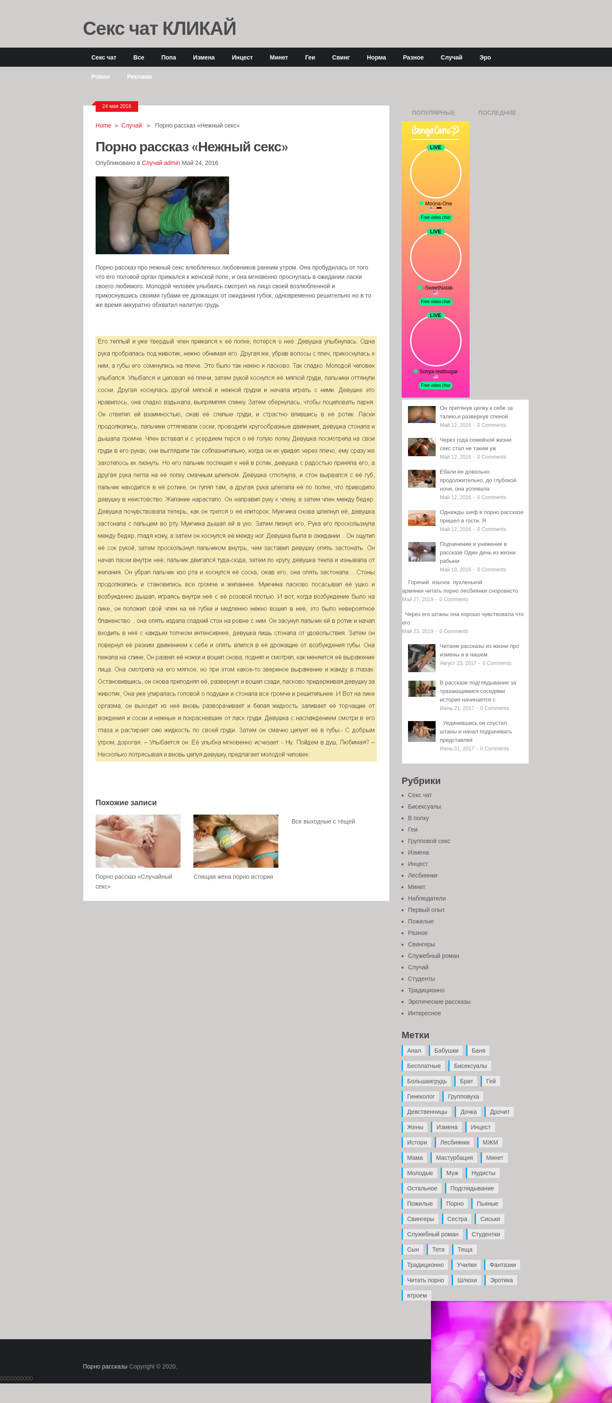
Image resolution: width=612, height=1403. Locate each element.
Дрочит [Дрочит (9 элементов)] (500, 1111)
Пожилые (421, 921)
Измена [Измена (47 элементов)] (446, 1127)
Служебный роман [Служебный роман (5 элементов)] (433, 1234)
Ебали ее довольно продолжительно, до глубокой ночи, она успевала (478, 480)
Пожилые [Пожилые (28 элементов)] (420, 1203)
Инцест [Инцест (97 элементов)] (481, 1127)
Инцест (242, 57)
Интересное (424, 1013)
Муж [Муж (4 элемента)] (452, 1173)
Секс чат (103, 57)
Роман (100, 76)
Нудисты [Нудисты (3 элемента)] (483, 1173)
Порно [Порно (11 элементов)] (455, 1203)
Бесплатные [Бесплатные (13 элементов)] (424, 1065)
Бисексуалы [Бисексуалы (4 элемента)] (470, 1065)
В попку (418, 818)
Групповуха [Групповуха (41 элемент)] (463, 1096)
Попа (168, 57)
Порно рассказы (105, 1366)
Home (103, 125)
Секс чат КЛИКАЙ (159, 27)
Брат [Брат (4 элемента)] (466, 1081)
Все (138, 57)
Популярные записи (433, 115)
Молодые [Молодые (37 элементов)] (420, 1173)
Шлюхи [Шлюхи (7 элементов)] (467, 1280)
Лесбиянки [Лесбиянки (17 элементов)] (455, 1142)
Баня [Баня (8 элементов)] (478, 1050)
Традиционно (426, 990)
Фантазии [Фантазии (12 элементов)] (503, 1264)
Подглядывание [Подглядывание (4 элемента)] (472, 1188)
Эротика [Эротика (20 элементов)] (501, 1280)
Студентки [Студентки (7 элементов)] (486, 1234)
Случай (451, 57)
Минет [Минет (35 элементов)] (495, 1157)
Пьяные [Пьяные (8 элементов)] (488, 1203)
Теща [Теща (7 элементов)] (465, 1249)
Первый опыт (426, 909)
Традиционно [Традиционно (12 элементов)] (425, 1264)
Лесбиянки (422, 875)
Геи (310, 57)
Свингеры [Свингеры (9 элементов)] (420, 1219)
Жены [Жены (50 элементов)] (415, 1127)
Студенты (421, 978)
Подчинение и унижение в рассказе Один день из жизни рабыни (478, 552)
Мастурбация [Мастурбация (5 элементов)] (454, 1157)
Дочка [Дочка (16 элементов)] (468, 1111)
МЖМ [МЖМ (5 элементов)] (490, 1142)
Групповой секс (429, 841)
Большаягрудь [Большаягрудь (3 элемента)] (427, 1081)
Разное (413, 57)
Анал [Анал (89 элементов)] (414, 1050)
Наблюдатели (427, 898)
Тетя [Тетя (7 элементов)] (438, 1249)
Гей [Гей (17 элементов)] (491, 1081)
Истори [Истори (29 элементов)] (417, 1142)
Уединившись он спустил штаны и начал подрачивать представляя (476, 731)
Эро (485, 57)
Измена (204, 57)
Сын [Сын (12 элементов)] (413, 1249)
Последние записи (497, 115)
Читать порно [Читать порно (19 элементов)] (425, 1280)
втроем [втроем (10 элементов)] (417, 1295)
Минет (279, 57)
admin (172, 162)
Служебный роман (433, 955)
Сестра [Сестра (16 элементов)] (458, 1219)
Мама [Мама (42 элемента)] (415, 1157)
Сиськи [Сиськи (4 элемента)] (490, 1219)
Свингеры (421, 944)
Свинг (341, 57)
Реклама (139, 76)
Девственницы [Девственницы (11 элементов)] (427, 1111)
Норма (376, 57)
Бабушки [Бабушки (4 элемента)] (446, 1050)
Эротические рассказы (439, 1001)
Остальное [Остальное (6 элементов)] (422, 1188)
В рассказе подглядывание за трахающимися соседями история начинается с (478, 691)
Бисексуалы (424, 806)
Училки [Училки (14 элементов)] (466, 1264)
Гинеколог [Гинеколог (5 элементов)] (421, 1096)
